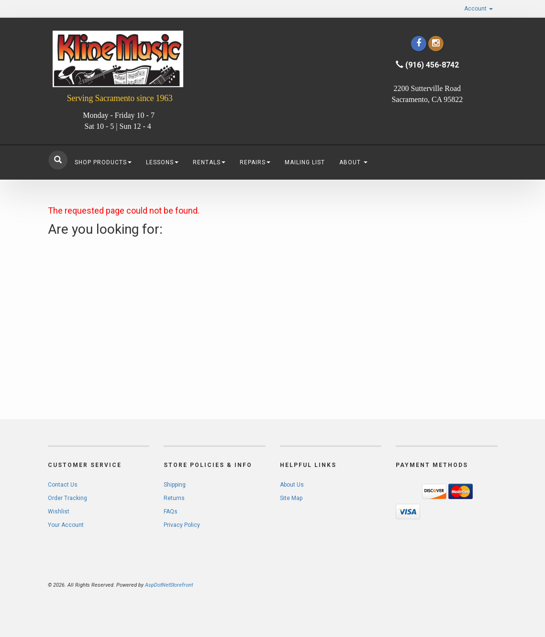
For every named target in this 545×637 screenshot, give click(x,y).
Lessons (162, 162)
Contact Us (63, 484)
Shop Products (103, 162)
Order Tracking (67, 498)
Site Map (291, 498)
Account (478, 8)
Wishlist (58, 511)
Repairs (255, 162)
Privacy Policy (182, 525)
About (353, 162)
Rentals (209, 162)
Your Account (66, 525)
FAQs (171, 511)
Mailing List (305, 162)
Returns (174, 498)
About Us (292, 484)
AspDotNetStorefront (169, 585)
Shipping (175, 484)
